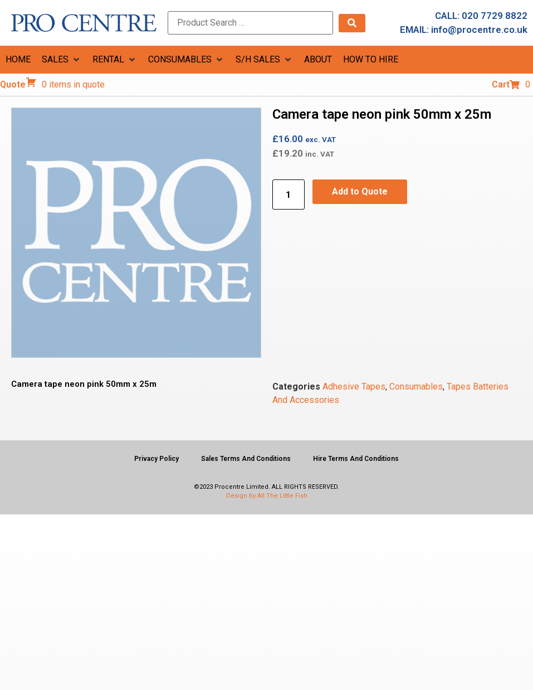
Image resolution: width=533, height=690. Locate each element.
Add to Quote (360, 191)
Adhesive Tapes (353, 386)
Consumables (416, 386)
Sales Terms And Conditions (246, 459)
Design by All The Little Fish (266, 495)
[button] (61, 59)
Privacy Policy (156, 459)
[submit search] (352, 23)
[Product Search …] (250, 23)
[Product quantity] (288, 194)
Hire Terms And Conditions (356, 459)
